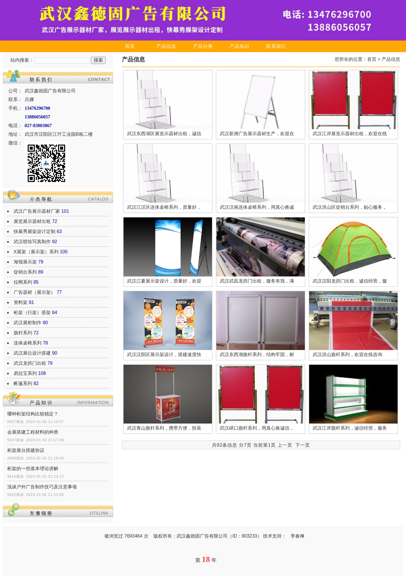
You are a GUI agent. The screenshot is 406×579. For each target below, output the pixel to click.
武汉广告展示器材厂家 (37, 211)
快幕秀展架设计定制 (34, 231)
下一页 (302, 445)
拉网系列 (23, 282)
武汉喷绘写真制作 (32, 241)
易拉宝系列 (25, 373)
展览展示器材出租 (32, 221)
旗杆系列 (23, 332)
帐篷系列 (23, 383)
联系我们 (276, 46)
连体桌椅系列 (27, 342)
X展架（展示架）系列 (36, 251)
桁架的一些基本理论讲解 (32, 468)
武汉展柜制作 (27, 322)
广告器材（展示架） (34, 292)
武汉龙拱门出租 (30, 363)
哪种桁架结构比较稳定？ (32, 413)
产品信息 (166, 46)
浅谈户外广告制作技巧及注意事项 (42, 486)
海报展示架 (25, 261)
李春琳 (297, 536)
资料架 (21, 302)
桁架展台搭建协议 (25, 450)
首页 (130, 46)
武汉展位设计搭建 (32, 353)
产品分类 (203, 46)
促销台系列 (25, 272)
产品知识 (239, 46)
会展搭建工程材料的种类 (32, 432)
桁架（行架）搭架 (32, 312)
